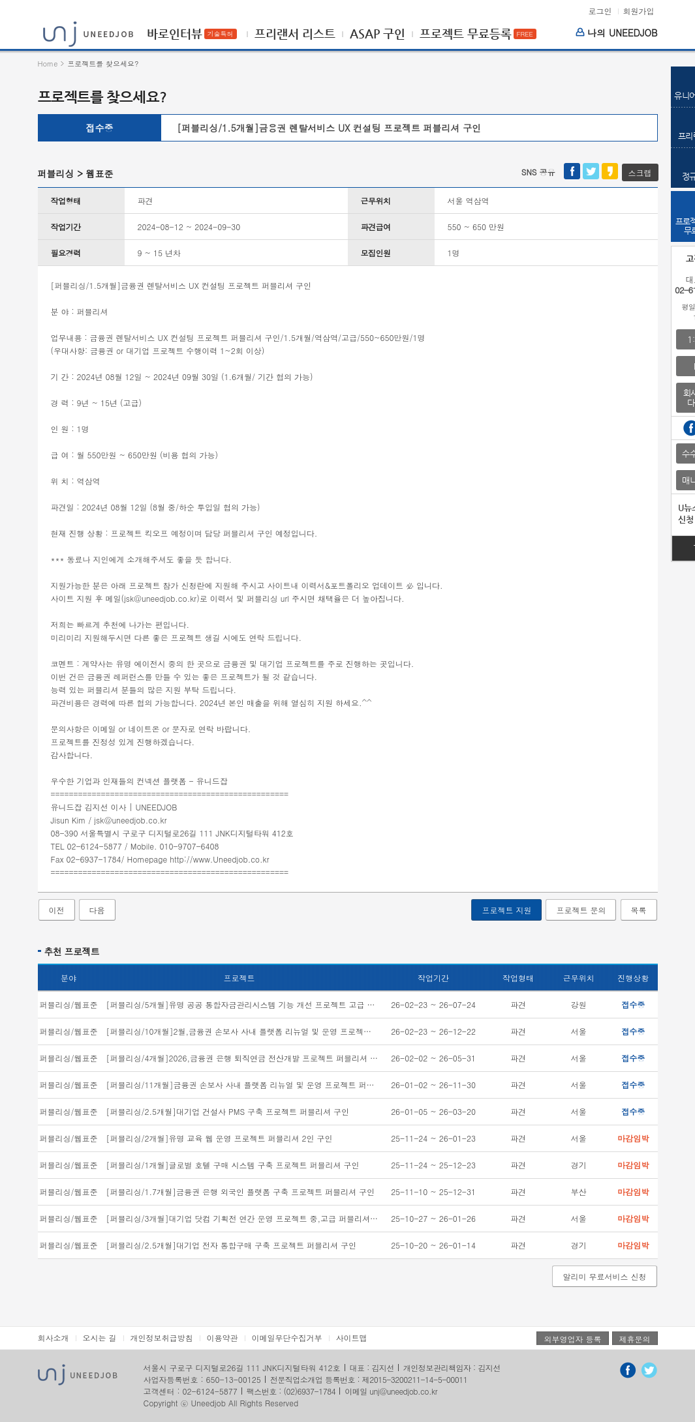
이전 (57, 909)
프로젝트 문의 (581, 909)
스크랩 (640, 172)
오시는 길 (100, 1337)
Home (48, 63)
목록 (639, 909)
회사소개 (53, 1337)
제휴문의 (635, 1338)
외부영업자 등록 (572, 1338)
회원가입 (639, 11)
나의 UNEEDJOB (617, 32)
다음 (97, 909)
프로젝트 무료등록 (466, 33)
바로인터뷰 (174, 33)
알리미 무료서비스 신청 (604, 1276)
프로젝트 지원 (506, 909)
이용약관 (222, 1337)
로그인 (599, 11)
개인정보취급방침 (162, 1337)
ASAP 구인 (377, 33)
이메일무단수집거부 (287, 1337)
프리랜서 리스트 (295, 33)
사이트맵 (351, 1337)
